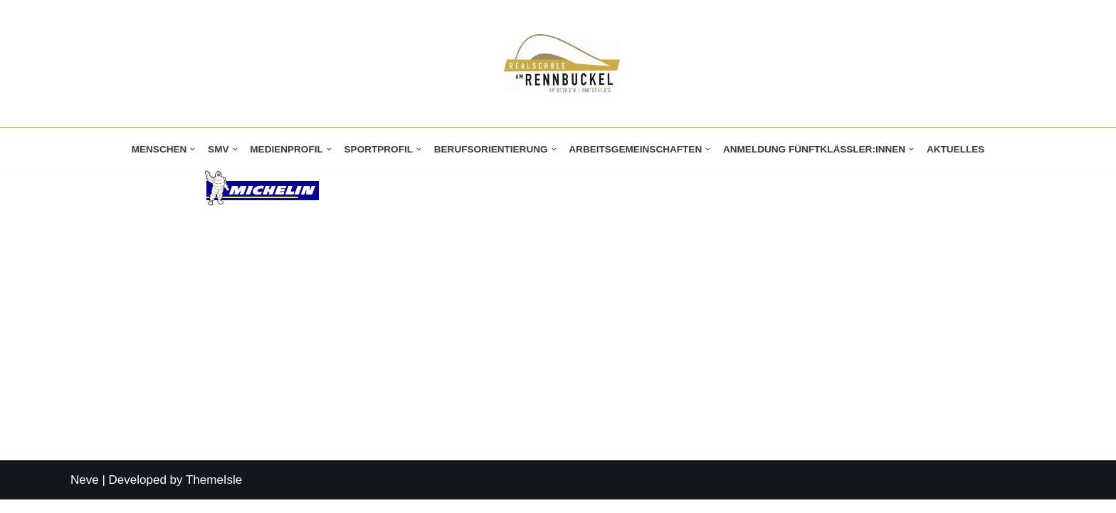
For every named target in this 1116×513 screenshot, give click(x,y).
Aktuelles (956, 149)
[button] (191, 149)
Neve (84, 493)
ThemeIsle (214, 493)
